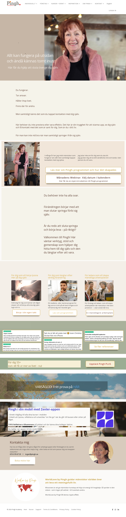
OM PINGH (87, 4)
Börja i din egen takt (26, 312)
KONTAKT (99, 4)
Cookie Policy (76, 509)
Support (38, 509)
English (109, 4)
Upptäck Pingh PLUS (100, 364)
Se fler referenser (104, 346)
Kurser (31, 509)
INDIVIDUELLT (31, 4)
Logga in (112, 10)
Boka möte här (22, 460)
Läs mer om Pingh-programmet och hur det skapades (83, 169)
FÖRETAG (44, 4)
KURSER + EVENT (58, 4)
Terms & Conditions (50, 509)
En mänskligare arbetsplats (99, 313)
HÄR (76, 387)
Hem (25, 509)
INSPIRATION (74, 4)
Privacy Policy (64, 509)
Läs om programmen (63, 313)
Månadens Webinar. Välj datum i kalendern (83, 179)
